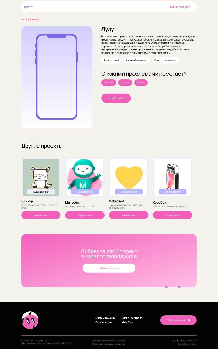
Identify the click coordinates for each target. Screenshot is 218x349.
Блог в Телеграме (132, 317)
